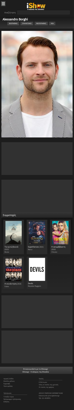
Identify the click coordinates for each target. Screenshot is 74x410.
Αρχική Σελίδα (8, 379)
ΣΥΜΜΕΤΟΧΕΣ (27, 23)
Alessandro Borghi (15, 19)
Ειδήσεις (6, 402)
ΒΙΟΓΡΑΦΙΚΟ (13, 23)
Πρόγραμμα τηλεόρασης (12, 399)
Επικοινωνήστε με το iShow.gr (35, 369)
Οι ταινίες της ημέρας (46, 387)
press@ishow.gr (54, 396)
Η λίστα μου (43, 382)
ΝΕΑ (52, 23)
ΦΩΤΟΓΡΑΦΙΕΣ (41, 23)
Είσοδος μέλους (9, 381)
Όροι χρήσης (8, 386)
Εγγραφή (7, 384)
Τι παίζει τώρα (9, 397)
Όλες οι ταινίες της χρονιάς (48, 385)
